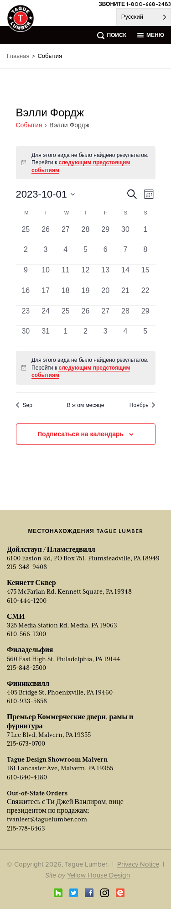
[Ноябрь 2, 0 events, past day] (86, 336)
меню (155, 34)
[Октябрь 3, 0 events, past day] (46, 254)
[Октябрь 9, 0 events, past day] (26, 275)
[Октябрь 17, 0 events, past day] (46, 295)
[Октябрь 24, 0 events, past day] (46, 316)
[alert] (85, 368)
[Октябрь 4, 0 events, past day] (66, 254)
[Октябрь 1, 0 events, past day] (145, 234)
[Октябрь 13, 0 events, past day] (105, 275)
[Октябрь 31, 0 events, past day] (46, 336)
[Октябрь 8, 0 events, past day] (145, 254)
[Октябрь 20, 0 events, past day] (105, 295)
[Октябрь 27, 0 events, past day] (105, 316)
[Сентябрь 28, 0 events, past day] (86, 234)
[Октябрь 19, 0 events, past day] (86, 295)
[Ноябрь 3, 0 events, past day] (105, 336)
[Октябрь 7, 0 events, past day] (125, 254)
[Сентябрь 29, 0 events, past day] (105, 234)
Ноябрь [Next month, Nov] (142, 405)
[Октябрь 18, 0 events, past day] (66, 295)
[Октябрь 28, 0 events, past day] (125, 316)
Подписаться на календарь (80, 434)
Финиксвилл (28, 683)
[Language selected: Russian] (143, 17)
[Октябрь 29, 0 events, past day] (145, 316)
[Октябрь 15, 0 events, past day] (145, 275)
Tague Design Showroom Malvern (57, 759)
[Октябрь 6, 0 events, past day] (105, 254)
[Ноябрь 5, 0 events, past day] (145, 336)
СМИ (16, 616)
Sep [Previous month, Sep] (24, 405)
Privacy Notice (138, 864)
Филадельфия (30, 649)
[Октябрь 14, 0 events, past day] (125, 275)
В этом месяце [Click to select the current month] (85, 405)
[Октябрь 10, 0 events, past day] (46, 275)
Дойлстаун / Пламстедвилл (51, 549)
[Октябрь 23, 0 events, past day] (26, 316)
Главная (18, 56)
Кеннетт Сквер (31, 582)
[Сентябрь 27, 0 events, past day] (66, 234)
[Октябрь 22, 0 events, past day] (145, 295)
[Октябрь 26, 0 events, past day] (86, 316)
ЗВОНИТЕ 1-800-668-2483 (134, 3)
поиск (116, 34)
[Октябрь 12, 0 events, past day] (86, 275)
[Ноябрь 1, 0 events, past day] (66, 336)
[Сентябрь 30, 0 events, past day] (125, 234)
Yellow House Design (98, 875)
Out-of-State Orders (37, 793)
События (29, 125)
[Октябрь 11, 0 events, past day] (66, 275)
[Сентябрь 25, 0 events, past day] (26, 234)
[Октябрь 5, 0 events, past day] (86, 254)
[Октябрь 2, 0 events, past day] (26, 254)
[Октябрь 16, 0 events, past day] (26, 295)
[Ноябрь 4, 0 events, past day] (125, 336)
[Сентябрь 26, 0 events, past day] (46, 234)
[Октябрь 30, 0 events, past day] (26, 336)
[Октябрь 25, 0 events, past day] (66, 316)
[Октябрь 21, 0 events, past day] (125, 295)
